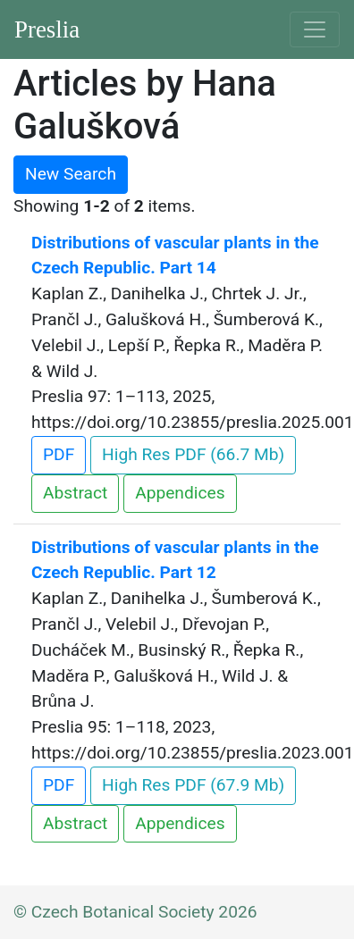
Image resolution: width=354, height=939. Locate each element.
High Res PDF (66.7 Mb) (193, 454)
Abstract (75, 492)
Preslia (47, 29)
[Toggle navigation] (315, 29)
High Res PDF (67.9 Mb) (193, 785)
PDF (58, 454)
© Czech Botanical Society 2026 (135, 911)
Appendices (179, 492)
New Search (70, 173)
